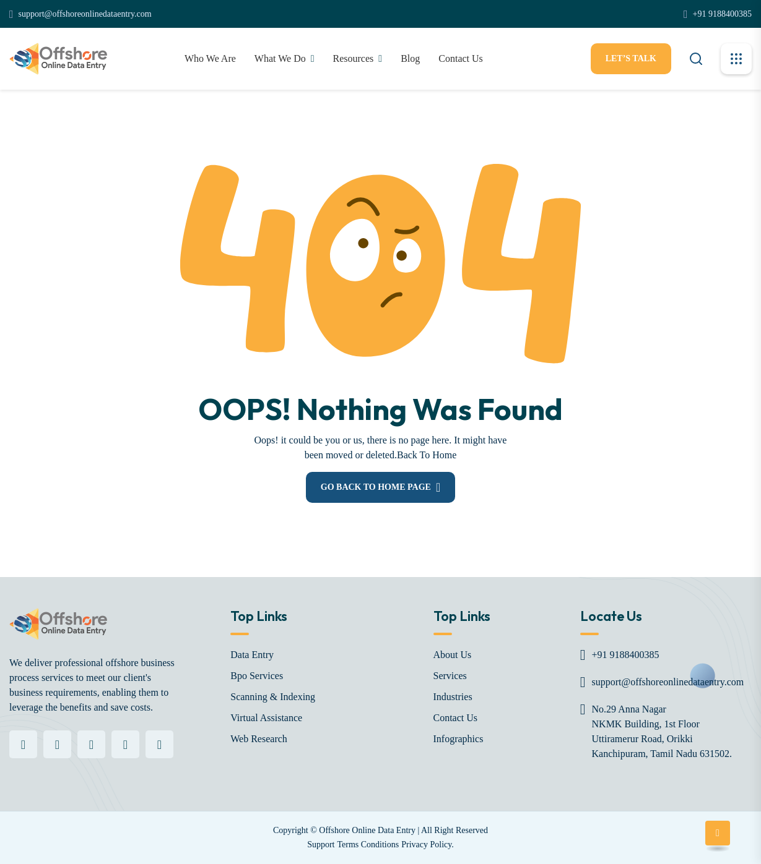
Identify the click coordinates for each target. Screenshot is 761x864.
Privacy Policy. (427, 844)
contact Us (460, 58)
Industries (452, 696)
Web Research (258, 739)
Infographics (458, 739)
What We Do (280, 58)
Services (450, 675)
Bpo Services (256, 675)
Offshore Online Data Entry (367, 830)
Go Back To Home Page (376, 487)
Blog (410, 58)
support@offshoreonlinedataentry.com (85, 14)
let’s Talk (631, 58)
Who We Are (210, 58)
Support (320, 844)
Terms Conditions (368, 844)
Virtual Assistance (266, 717)
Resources (353, 58)
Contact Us (455, 717)
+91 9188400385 (722, 14)
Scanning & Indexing (272, 696)
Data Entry (252, 654)
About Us (452, 654)
